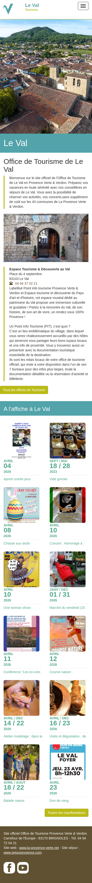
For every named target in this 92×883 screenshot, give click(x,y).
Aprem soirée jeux (17, 479)
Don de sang (59, 800)
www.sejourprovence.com (23, 852)
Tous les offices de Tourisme (24, 390)
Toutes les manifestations (66, 813)
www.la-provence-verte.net (39, 848)
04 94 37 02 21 (23, 283)
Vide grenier (59, 479)
